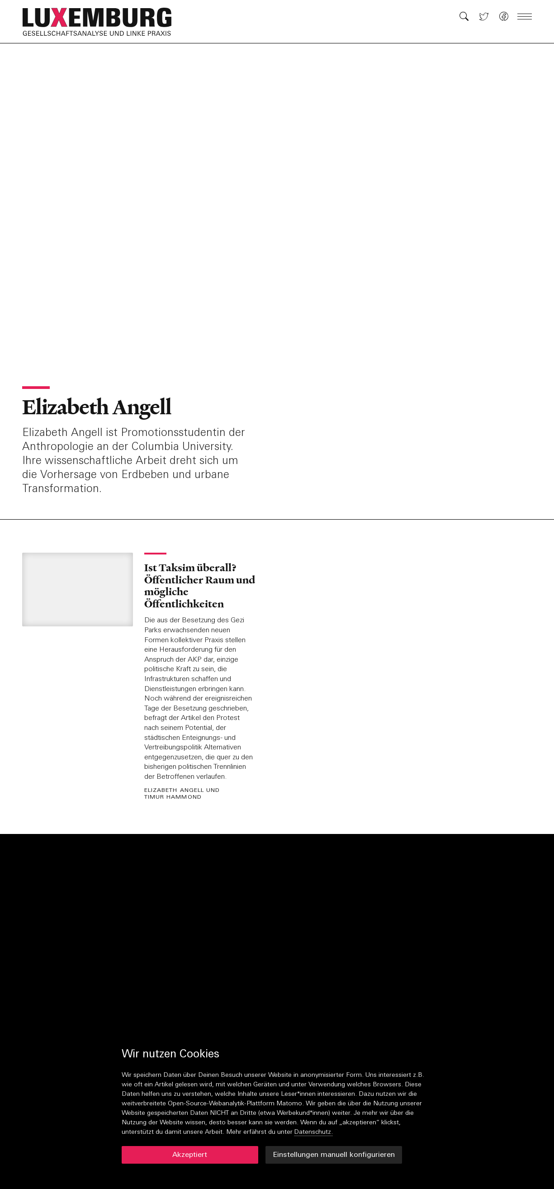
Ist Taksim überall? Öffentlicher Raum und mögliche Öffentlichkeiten (199, 585)
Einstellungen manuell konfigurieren (334, 1155)
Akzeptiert (189, 1155)
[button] (101, 21)
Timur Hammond (173, 797)
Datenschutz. (313, 1132)
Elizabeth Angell (96, 407)
